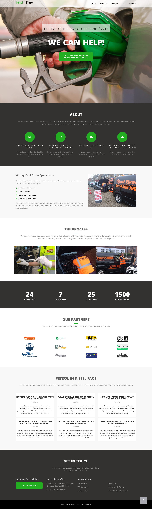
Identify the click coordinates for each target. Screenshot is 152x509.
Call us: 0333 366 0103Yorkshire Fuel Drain (76, 56)
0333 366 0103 (29, 485)
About (94, 4)
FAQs (124, 4)
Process (114, 4)
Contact (132, 4)
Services (104, 4)
